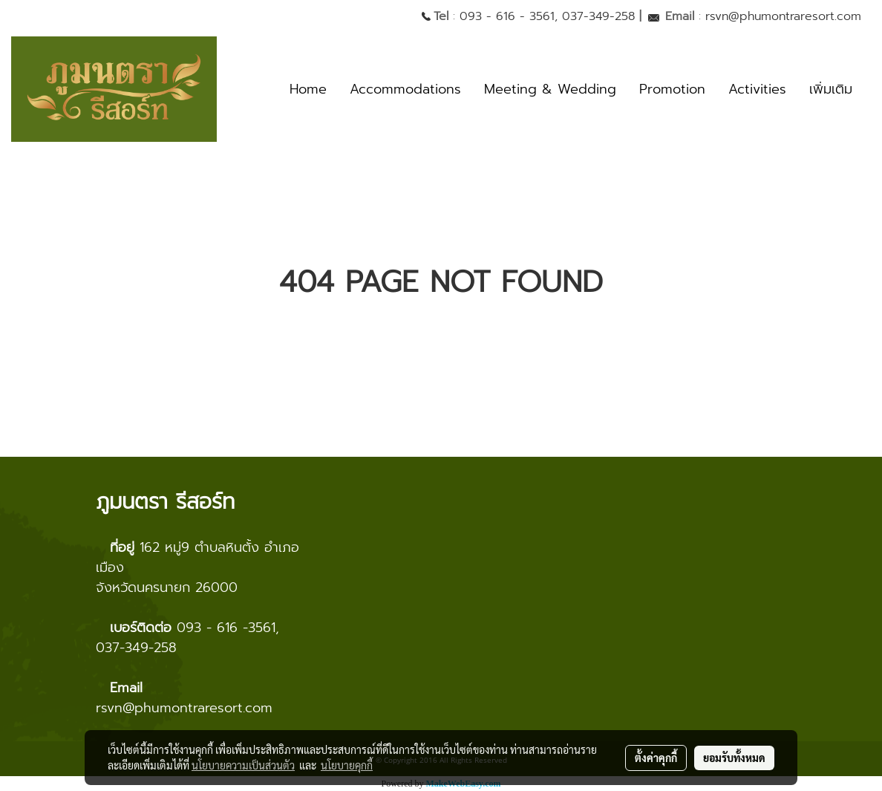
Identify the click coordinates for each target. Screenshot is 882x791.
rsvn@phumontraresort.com (783, 16)
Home (308, 89)
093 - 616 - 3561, (509, 16)
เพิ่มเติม (830, 89)
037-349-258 (598, 16)
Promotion (672, 89)
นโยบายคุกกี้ (347, 765)
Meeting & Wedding (550, 89)
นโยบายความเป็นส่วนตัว (243, 765)
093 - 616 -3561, (228, 627)
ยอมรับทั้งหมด (734, 757)
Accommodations (405, 89)
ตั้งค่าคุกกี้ (656, 757)
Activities (757, 89)
